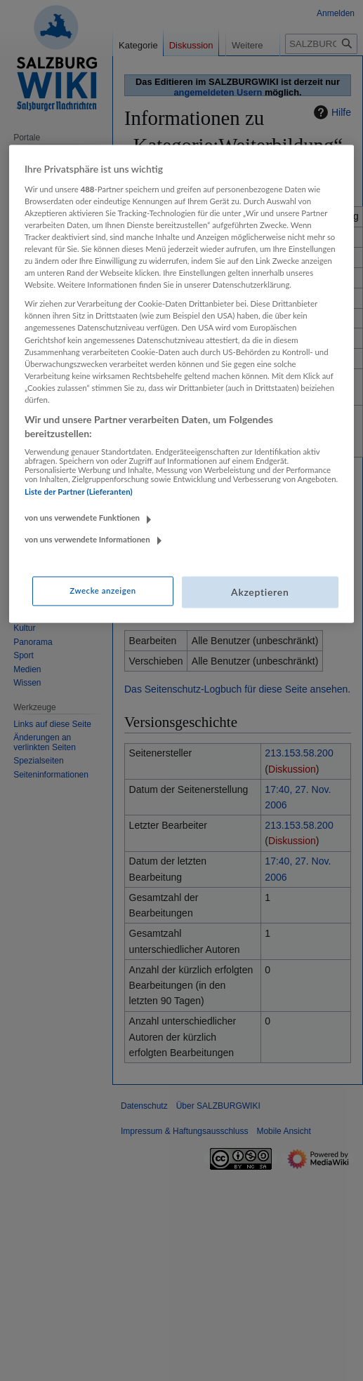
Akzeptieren (260, 592)
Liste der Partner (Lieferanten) (79, 492)
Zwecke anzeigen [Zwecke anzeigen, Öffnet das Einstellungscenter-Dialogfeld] (103, 590)
